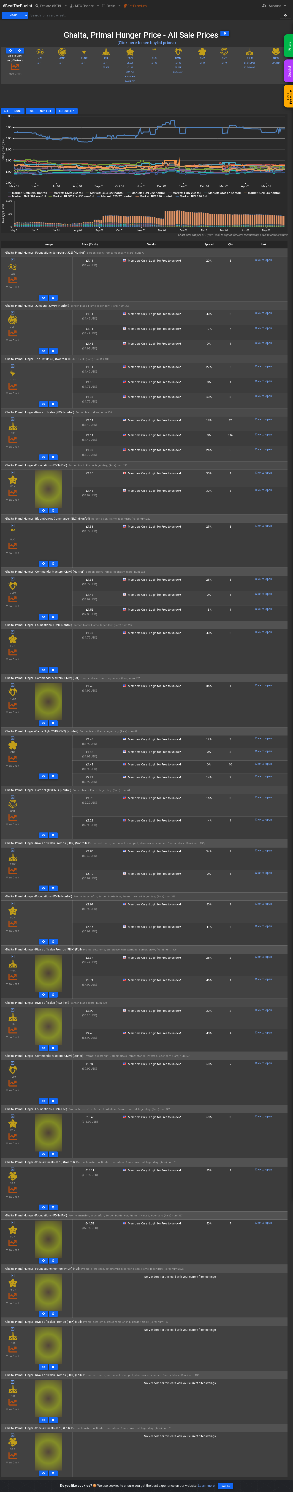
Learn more (206, 1485)
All (6, 111)
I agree (225, 1485)
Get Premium (135, 6)
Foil (31, 111)
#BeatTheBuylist (17, 6)
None (17, 111)
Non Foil (46, 111)
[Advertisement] (144, 98)
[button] (51, 6)
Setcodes (65, 111)
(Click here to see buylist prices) (146, 42)
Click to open (263, 260)
